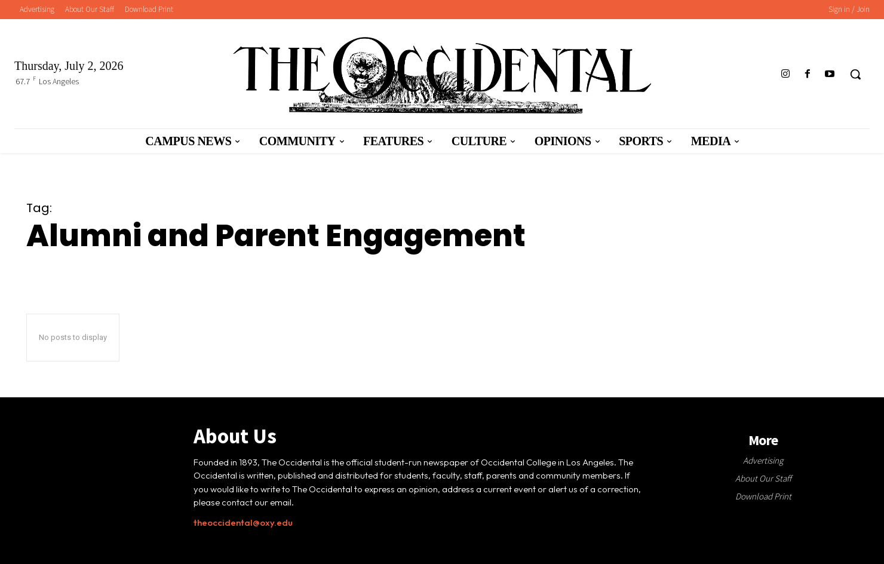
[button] (855, 74)
